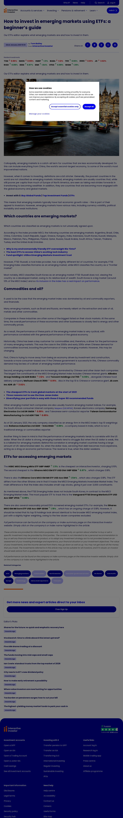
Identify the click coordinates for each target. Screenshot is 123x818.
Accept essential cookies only (65, 106)
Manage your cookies (39, 114)
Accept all (89, 106)
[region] (62, 101)
